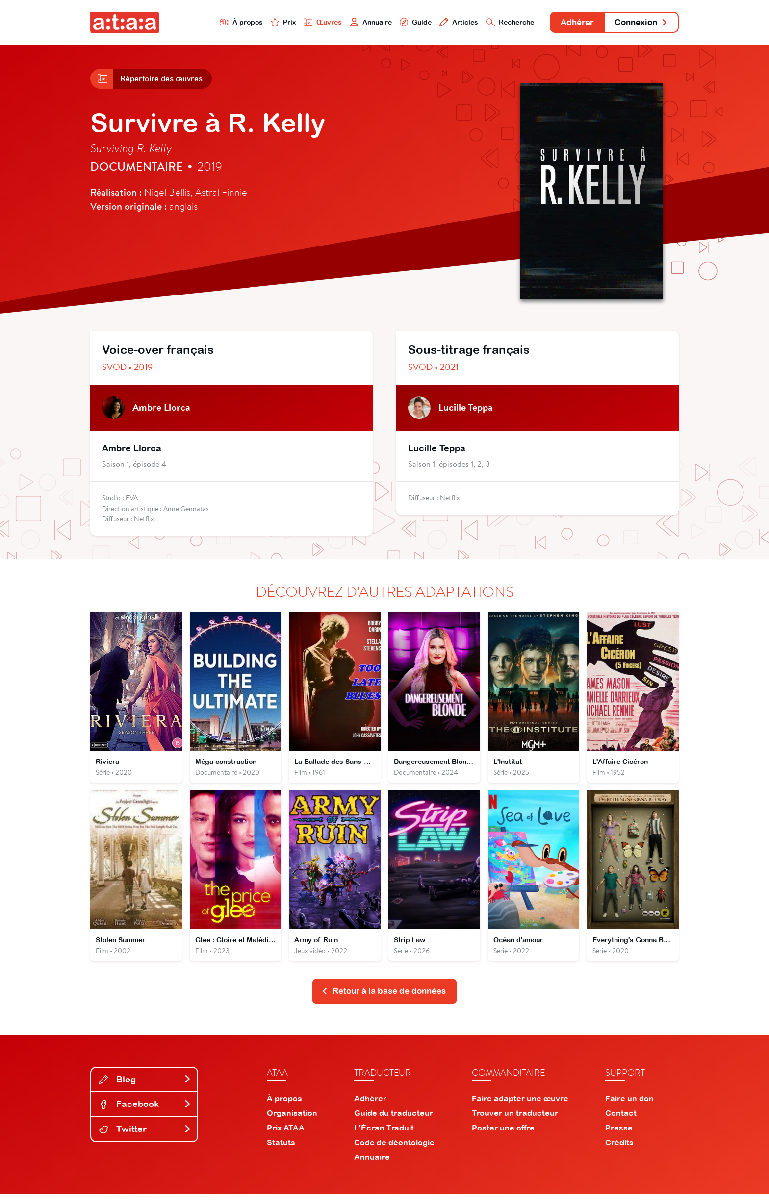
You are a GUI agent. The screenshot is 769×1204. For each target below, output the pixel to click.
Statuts (281, 1152)
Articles (439, 22)
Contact (621, 1123)
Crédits (619, 1152)
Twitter (145, 1139)
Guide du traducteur (393, 1123)
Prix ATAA (286, 1137)
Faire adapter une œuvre (520, 1108)
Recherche (494, 22)
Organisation (292, 1123)
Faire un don (629, 1108)
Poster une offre (503, 1137)
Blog (145, 1089)
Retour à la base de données (383, 1001)
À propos (208, 22)
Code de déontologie (394, 1152)
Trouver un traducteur (515, 1123)
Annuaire (346, 22)
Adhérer (567, 23)
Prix (253, 22)
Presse (619, 1137)
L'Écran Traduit (384, 1137)
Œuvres (295, 22)
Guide (394, 22)
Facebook (145, 1114)
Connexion (638, 23)
